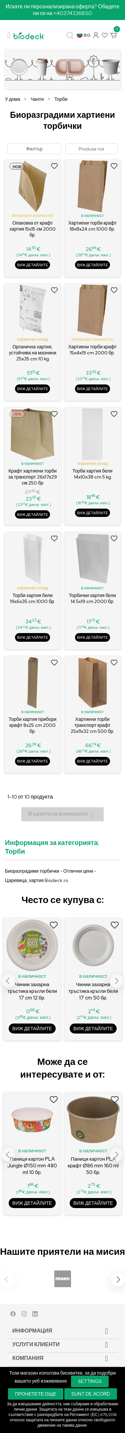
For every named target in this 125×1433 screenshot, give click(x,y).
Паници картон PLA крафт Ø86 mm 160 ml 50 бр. (93, 1166)
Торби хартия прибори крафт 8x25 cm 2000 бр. (32, 725)
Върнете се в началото (62, 814)
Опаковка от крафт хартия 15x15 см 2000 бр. (32, 229)
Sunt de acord (90, 1394)
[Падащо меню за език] (84, 35)
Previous (8, 980)
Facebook (13, 1315)
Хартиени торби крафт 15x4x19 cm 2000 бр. (92, 350)
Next (116, 980)
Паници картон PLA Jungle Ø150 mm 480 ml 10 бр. (32, 1166)
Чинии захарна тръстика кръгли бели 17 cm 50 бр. (93, 991)
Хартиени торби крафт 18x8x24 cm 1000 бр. (92, 226)
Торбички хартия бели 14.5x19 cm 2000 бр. (92, 598)
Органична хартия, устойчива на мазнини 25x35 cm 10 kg (32, 353)
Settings (90, 1381)
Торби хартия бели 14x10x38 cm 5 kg (92, 474)
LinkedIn (35, 1315)
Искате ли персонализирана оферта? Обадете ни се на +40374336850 (63, 10)
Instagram (24, 1315)
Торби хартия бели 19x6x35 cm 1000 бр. (32, 598)
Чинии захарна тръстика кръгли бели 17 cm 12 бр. (32, 991)
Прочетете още (35, 1394)
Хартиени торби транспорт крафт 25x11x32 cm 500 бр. (92, 725)
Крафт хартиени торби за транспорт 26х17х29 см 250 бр (32, 477)
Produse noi (91, 149)
